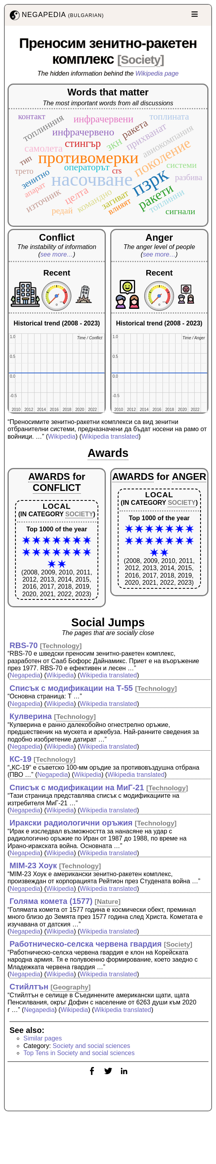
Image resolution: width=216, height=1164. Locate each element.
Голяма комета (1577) (51, 901)
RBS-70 (24, 645)
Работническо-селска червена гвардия (86, 944)
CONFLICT (57, 487)
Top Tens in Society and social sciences (79, 1053)
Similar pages (42, 1038)
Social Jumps (108, 622)
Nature (108, 901)
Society (140, 59)
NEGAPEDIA (56, 15)
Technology (60, 646)
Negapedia (25, 675)
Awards (108, 453)
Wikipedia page (157, 73)
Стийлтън (29, 986)
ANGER (189, 476)
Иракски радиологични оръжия (71, 822)
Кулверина (31, 716)
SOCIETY (79, 514)
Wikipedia (61, 436)
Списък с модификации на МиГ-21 (77, 787)
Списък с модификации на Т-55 (71, 688)
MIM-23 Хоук (33, 865)
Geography (70, 987)
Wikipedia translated (110, 436)
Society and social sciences (91, 1045)
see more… (56, 254)
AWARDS (49, 476)
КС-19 (20, 759)
